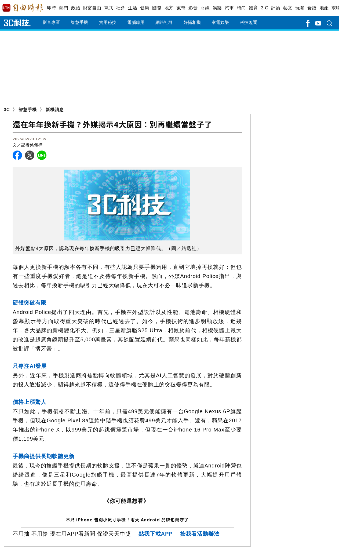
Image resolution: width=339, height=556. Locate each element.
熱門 (63, 7)
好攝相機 (192, 22)
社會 (120, 7)
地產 (324, 7)
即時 (51, 7)
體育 (253, 7)
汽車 (229, 7)
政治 (76, 7)
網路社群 (164, 22)
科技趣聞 (248, 22)
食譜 (312, 7)
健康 (145, 7)
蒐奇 (181, 7)
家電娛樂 (220, 22)
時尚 (241, 7)
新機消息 (55, 109)
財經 (205, 7)
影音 (193, 7)
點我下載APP (155, 534)
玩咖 (300, 7)
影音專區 (51, 22)
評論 (275, 7)
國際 (157, 7)
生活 (132, 7)
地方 (169, 7)
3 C (264, 7)
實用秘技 (107, 22)
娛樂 (217, 7)
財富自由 (92, 7)
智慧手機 (79, 22)
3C (7, 109)
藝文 (288, 7)
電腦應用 (135, 22)
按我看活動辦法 (200, 534)
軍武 (108, 7)
